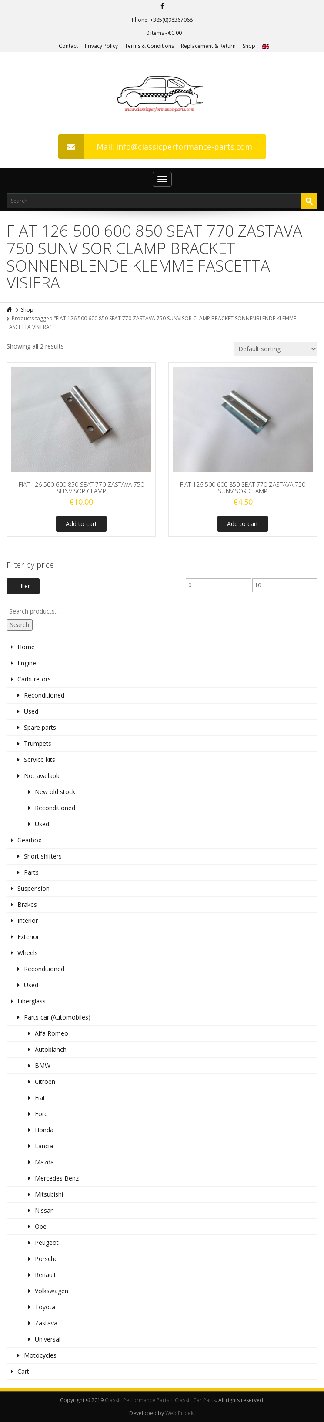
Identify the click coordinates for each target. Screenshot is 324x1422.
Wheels (27, 953)
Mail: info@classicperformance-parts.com (155, 146)
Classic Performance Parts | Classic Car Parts (160, 1400)
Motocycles (40, 1355)
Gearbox (29, 840)
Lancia (44, 1146)
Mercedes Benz (57, 1178)
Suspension (33, 888)
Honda (44, 1130)
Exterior (28, 936)
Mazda (44, 1162)
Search (19, 624)
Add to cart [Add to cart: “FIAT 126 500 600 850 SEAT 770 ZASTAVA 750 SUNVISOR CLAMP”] (81, 524)
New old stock (55, 792)
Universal (47, 1339)
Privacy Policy (101, 46)
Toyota (45, 1307)
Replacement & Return (208, 46)
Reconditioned (44, 695)
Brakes (27, 904)
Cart (23, 1371)
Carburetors (34, 679)
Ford (41, 1114)
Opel (41, 1226)
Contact (68, 46)
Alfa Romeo (51, 1033)
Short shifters (43, 856)
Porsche (46, 1258)
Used (31, 711)
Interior (27, 920)
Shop (249, 46)
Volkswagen (51, 1291)
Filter (23, 586)
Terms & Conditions (149, 46)
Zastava (46, 1323)
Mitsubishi (49, 1194)
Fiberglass (31, 1001)
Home (26, 647)
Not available (42, 775)
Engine (26, 663)
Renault (45, 1275)
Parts (31, 872)
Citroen (45, 1081)
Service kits (39, 759)
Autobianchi (51, 1049)
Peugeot (47, 1242)
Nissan (44, 1210)
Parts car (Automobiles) (57, 1017)
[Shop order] (275, 349)
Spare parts (40, 727)
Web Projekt (180, 1413)
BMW (42, 1065)
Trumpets (37, 743)
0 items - (164, 33)
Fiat (40, 1097)
